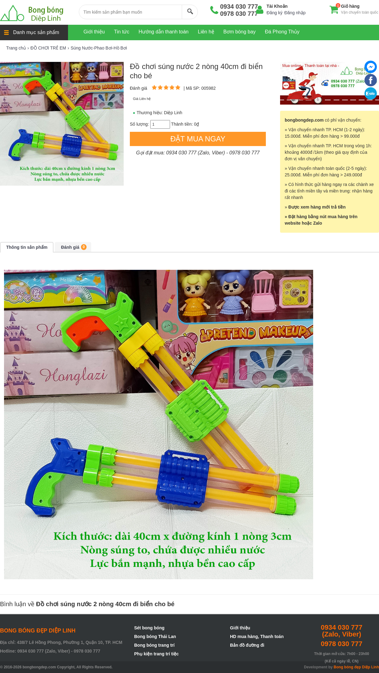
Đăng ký (274, 12)
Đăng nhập (295, 12)
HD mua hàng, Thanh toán (256, 636)
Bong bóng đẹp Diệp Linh (356, 667)
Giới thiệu (240, 627)
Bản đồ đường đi (247, 645)
